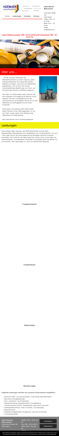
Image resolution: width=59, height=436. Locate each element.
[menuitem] (7, 16)
